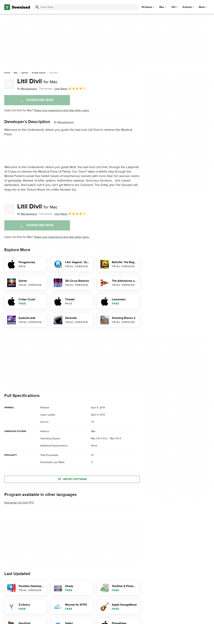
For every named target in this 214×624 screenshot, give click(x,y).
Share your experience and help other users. (61, 110)
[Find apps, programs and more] (86, 7)
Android (187, 7)
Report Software (72, 479)
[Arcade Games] (39, 73)
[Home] (7, 73)
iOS (173, 7)
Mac (161, 7)
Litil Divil (37, 81)
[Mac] (16, 73)
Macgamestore (65, 122)
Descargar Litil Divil (16, 502)
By (27, 88)
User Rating (70, 88)
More (203, 7)
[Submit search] (37, 7)
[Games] (24, 73)
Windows (147, 7)
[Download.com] (17, 7)
